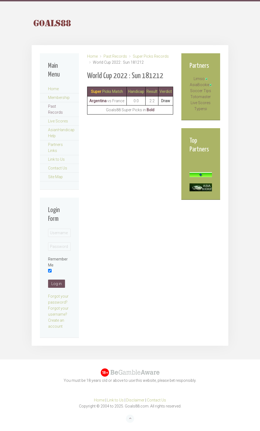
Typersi (200, 109)
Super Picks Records (151, 56)
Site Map (55, 177)
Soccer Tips (200, 91)
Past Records (115, 56)
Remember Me (58, 262)
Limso (199, 79)
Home (92, 56)
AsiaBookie (199, 85)
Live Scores (58, 121)
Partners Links (55, 147)
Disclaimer (135, 400)
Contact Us (57, 168)
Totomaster (200, 97)
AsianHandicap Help (61, 133)
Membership (59, 97)
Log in (56, 284)
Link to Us (56, 159)
